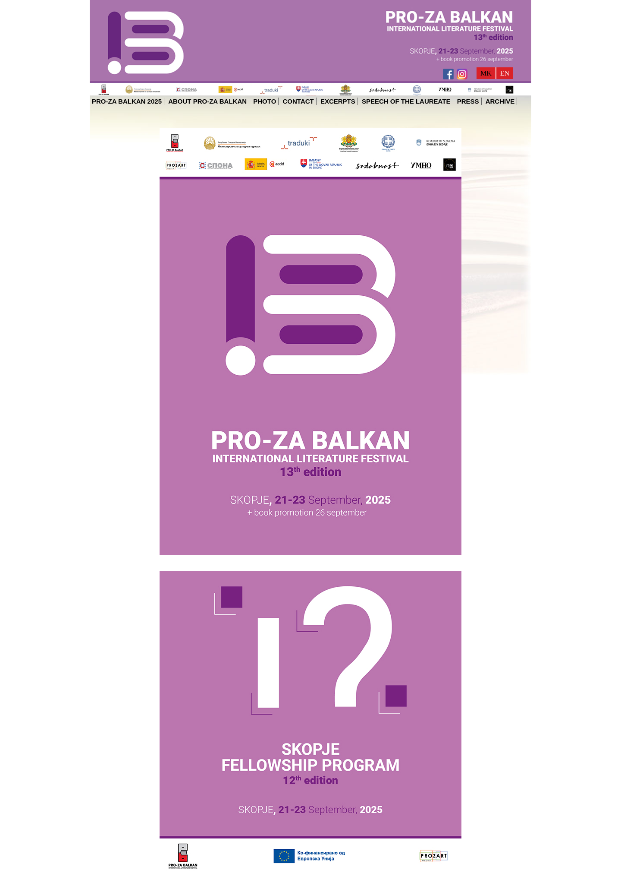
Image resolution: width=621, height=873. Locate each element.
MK (486, 73)
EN (504, 73)
